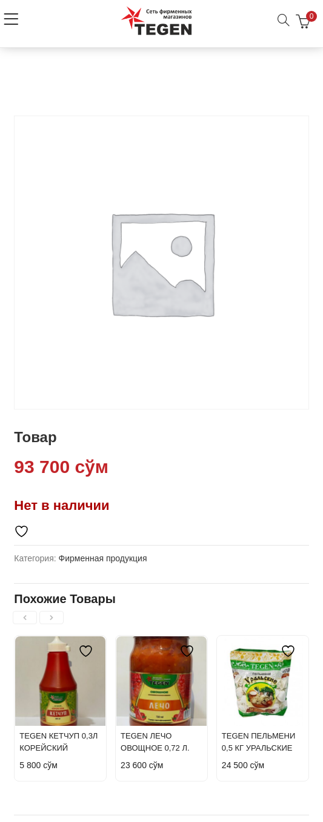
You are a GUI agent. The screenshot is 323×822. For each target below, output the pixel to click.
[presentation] (25, 617)
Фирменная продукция (103, 558)
